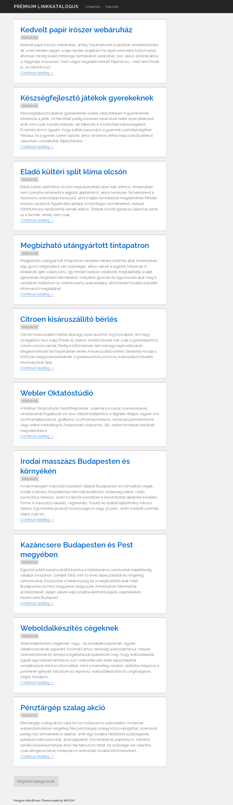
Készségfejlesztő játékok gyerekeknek (86, 97)
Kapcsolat (111, 6)
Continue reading (37, 73)
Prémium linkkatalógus (46, 6)
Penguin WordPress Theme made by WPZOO (44, 800)
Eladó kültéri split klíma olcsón (73, 171)
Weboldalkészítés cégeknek (69, 628)
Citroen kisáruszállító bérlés (68, 319)
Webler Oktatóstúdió (56, 393)
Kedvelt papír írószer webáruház (76, 29)
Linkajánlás (92, 6)
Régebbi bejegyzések (36, 781)
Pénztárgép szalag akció (62, 707)
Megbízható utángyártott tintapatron (84, 245)
